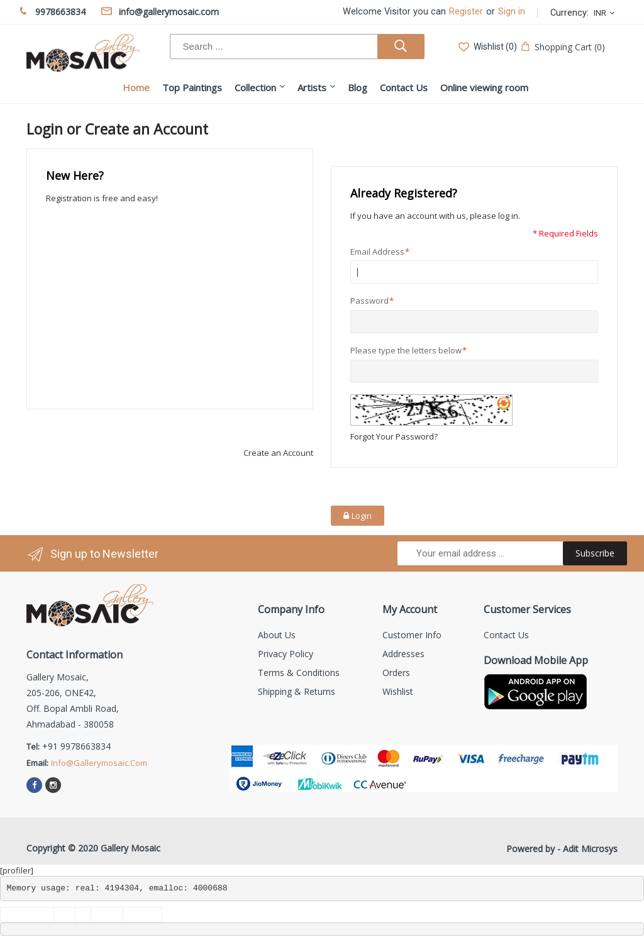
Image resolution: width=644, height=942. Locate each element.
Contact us (506, 635)
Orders (396, 673)
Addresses (403, 654)
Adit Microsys (590, 849)
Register (466, 11)
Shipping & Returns (296, 691)
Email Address (377, 252)
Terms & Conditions (299, 673)
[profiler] (16, 870)
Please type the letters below (406, 351)
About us (277, 635)
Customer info (411, 635)
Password (369, 301)
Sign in (511, 11)
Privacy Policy (285, 654)
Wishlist (397, 691)
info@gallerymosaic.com (99, 762)
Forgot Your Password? (394, 436)
